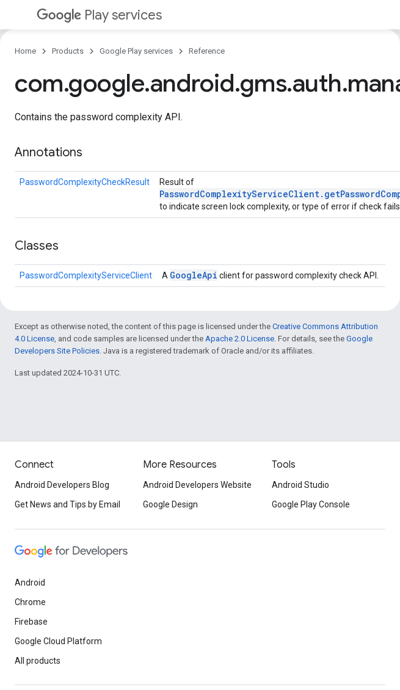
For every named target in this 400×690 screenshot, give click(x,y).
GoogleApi (193, 275)
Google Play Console (311, 504)
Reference (207, 51)
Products (68, 51)
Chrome (30, 602)
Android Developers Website (197, 485)
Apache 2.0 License (239, 338)
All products (37, 661)
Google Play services (136, 51)
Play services (99, 15)
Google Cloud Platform (58, 641)
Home (25, 51)
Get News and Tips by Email (67, 504)
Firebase (31, 621)
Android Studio (300, 485)
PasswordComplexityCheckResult (85, 182)
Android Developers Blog (62, 485)
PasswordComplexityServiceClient (86, 275)
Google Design (170, 504)
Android (30, 582)
